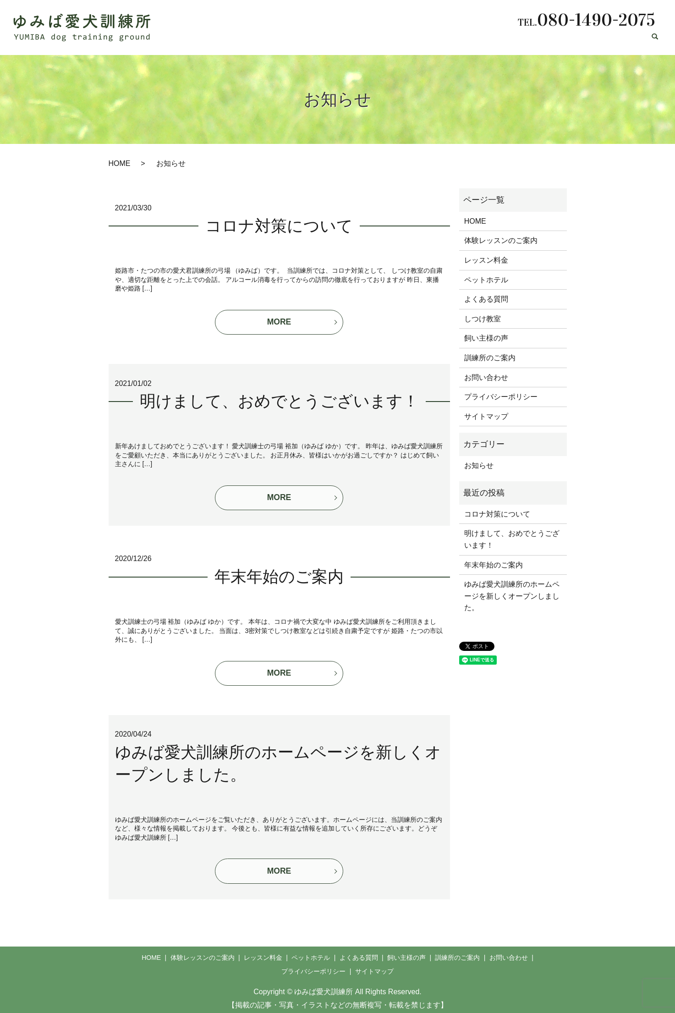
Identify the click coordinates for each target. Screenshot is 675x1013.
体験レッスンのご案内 (295, 40)
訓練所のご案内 (567, 40)
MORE (279, 322)
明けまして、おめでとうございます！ (279, 400)
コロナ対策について (279, 226)
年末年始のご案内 (279, 574)
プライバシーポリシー (501, 397)
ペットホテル (410, 40)
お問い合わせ (622, 40)
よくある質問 (462, 40)
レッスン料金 (359, 40)
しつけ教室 (482, 319)
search (655, 41)
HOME (240, 40)
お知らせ (479, 465)
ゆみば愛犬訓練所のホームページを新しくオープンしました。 (512, 595)
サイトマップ (486, 416)
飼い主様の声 (513, 40)
